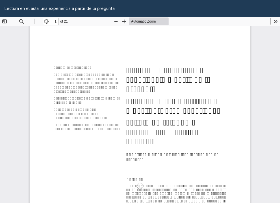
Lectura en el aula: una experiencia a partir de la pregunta (59, 8)
